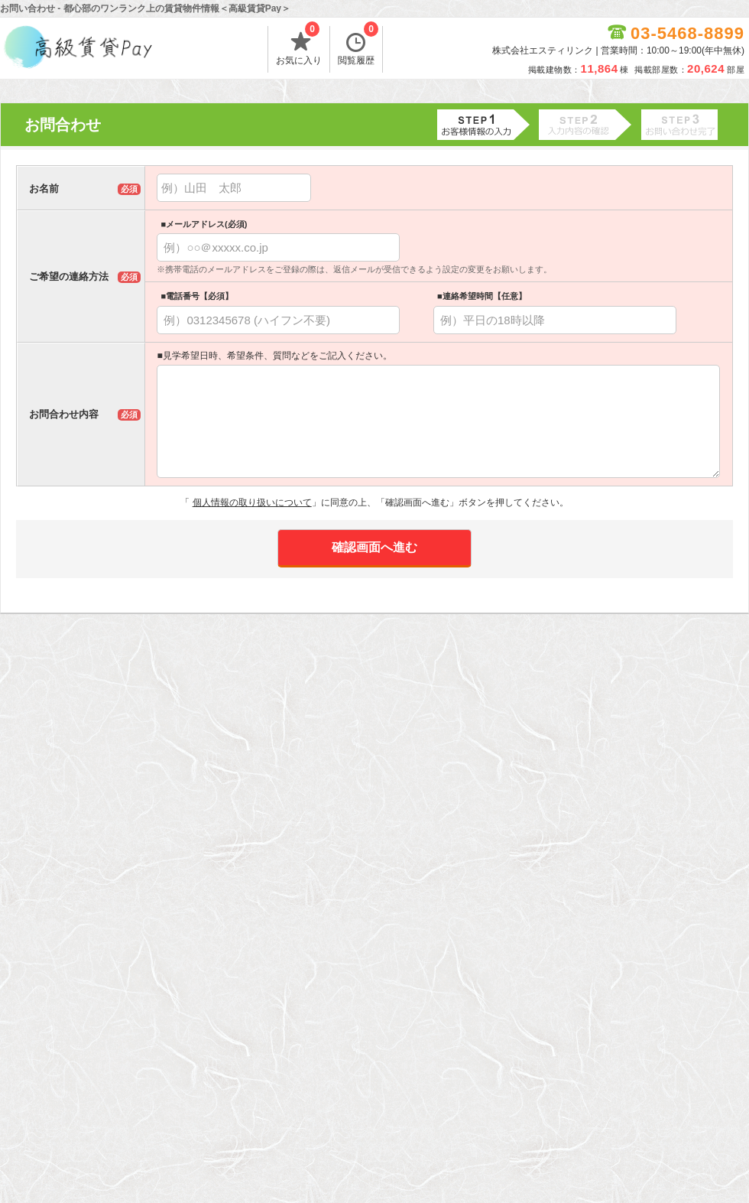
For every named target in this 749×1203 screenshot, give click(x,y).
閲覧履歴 (358, 46)
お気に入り (299, 46)
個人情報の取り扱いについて (252, 502)
